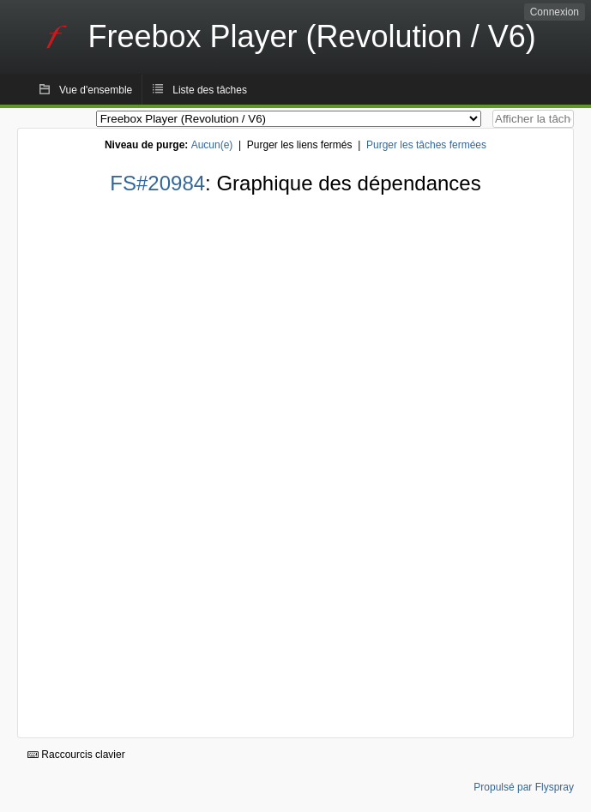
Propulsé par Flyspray (523, 787)
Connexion (554, 12)
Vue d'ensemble (95, 90)
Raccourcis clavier (76, 755)
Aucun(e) (212, 145)
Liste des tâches (209, 90)
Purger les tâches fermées (426, 145)
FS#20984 (157, 183)
